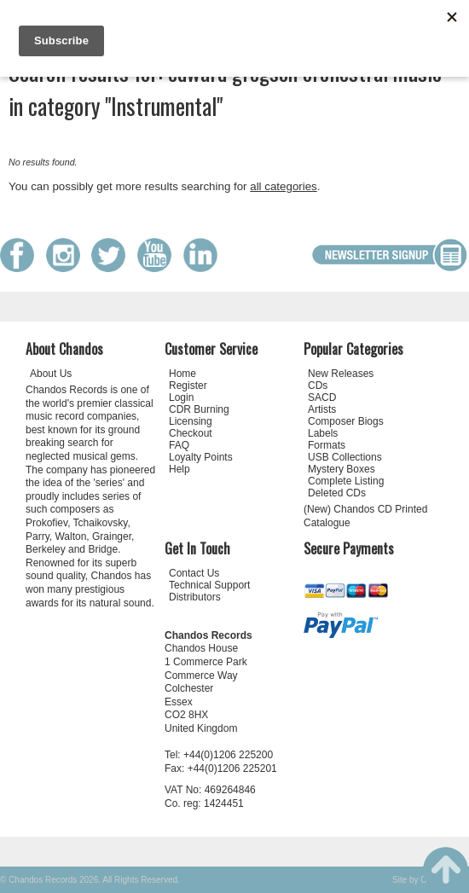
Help (179, 469)
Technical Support (209, 585)
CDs (317, 385)
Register (188, 385)
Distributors (195, 597)
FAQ (179, 445)
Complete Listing (346, 481)
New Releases (340, 374)
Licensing (190, 421)
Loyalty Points (201, 457)
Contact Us (194, 573)
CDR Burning (199, 409)
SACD (322, 397)
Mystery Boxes (341, 469)
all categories (283, 186)
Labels (323, 433)
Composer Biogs (346, 421)
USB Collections (345, 457)
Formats (326, 445)
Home (182, 374)
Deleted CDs (337, 493)
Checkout (190, 433)
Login (181, 397)
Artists (322, 409)
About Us (51, 374)
